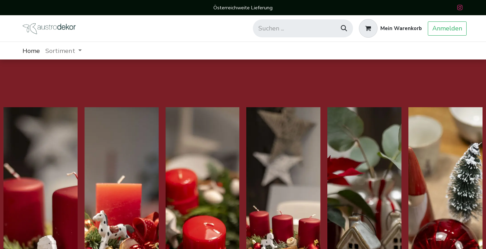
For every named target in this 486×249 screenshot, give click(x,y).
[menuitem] (31, 50)
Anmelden (447, 28)
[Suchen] (344, 28)
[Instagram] (460, 7)
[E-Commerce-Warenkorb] (390, 28)
